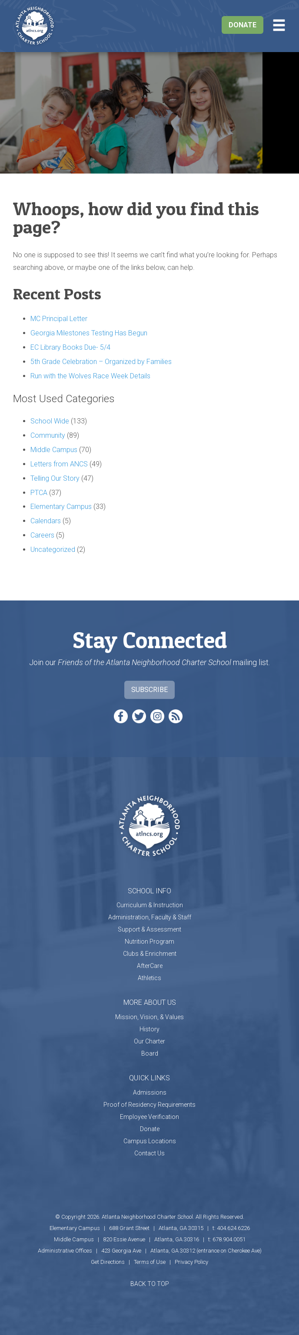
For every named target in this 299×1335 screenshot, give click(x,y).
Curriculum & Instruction (149, 905)
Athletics (149, 977)
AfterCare (150, 965)
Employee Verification (149, 1116)
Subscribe (149, 690)
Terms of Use (150, 1262)
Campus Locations (149, 1141)
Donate (242, 25)
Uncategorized (52, 549)
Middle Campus (53, 450)
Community (47, 435)
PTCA (38, 493)
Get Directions (108, 1262)
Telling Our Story (55, 478)
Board (149, 1053)
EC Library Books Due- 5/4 (70, 347)
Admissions (149, 1092)
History (149, 1029)
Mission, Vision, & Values (149, 1017)
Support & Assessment (149, 929)
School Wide (49, 421)
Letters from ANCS (59, 464)
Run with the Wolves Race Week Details (90, 376)
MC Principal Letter (58, 319)
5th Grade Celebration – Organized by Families (101, 362)
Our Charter (149, 1041)
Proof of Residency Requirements (149, 1104)
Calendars (45, 521)
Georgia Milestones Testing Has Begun (88, 333)
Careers (42, 535)
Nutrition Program (149, 941)
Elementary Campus (61, 506)
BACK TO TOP (149, 1283)
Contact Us (149, 1153)
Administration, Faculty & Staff (149, 917)
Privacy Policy (191, 1262)
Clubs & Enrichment (149, 953)
